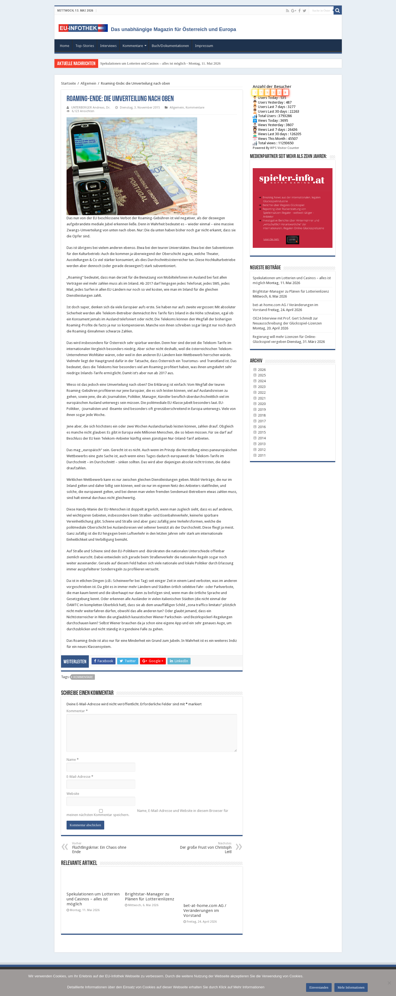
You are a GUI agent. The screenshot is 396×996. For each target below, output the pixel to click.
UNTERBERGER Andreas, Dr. (90, 107)
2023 (259, 387)
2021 (259, 398)
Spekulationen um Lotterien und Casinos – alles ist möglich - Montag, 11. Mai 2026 (160, 63)
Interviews (108, 46)
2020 (259, 404)
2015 (259, 432)
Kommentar (77, 711)
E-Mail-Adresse (80, 777)
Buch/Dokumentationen (170, 46)
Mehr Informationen (351, 987)
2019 (259, 409)
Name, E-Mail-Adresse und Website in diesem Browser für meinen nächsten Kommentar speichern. (147, 813)
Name (73, 760)
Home (64, 46)
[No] (389, 983)
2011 (259, 455)
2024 (259, 381)
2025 (259, 375)
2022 (259, 392)
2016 (259, 427)
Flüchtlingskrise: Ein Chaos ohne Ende (100, 848)
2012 (259, 450)
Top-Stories (84, 46)
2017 (259, 421)
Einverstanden (318, 987)
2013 (259, 444)
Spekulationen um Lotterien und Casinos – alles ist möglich (93, 899)
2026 (259, 370)
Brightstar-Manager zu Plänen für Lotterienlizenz (149, 896)
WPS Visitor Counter (284, 148)
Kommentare (133, 46)
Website (73, 794)
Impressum (204, 46)
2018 (259, 415)
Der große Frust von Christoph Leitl (203, 848)
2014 (259, 438)
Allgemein (88, 83)
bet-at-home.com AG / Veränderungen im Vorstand (204, 910)
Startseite (68, 83)
